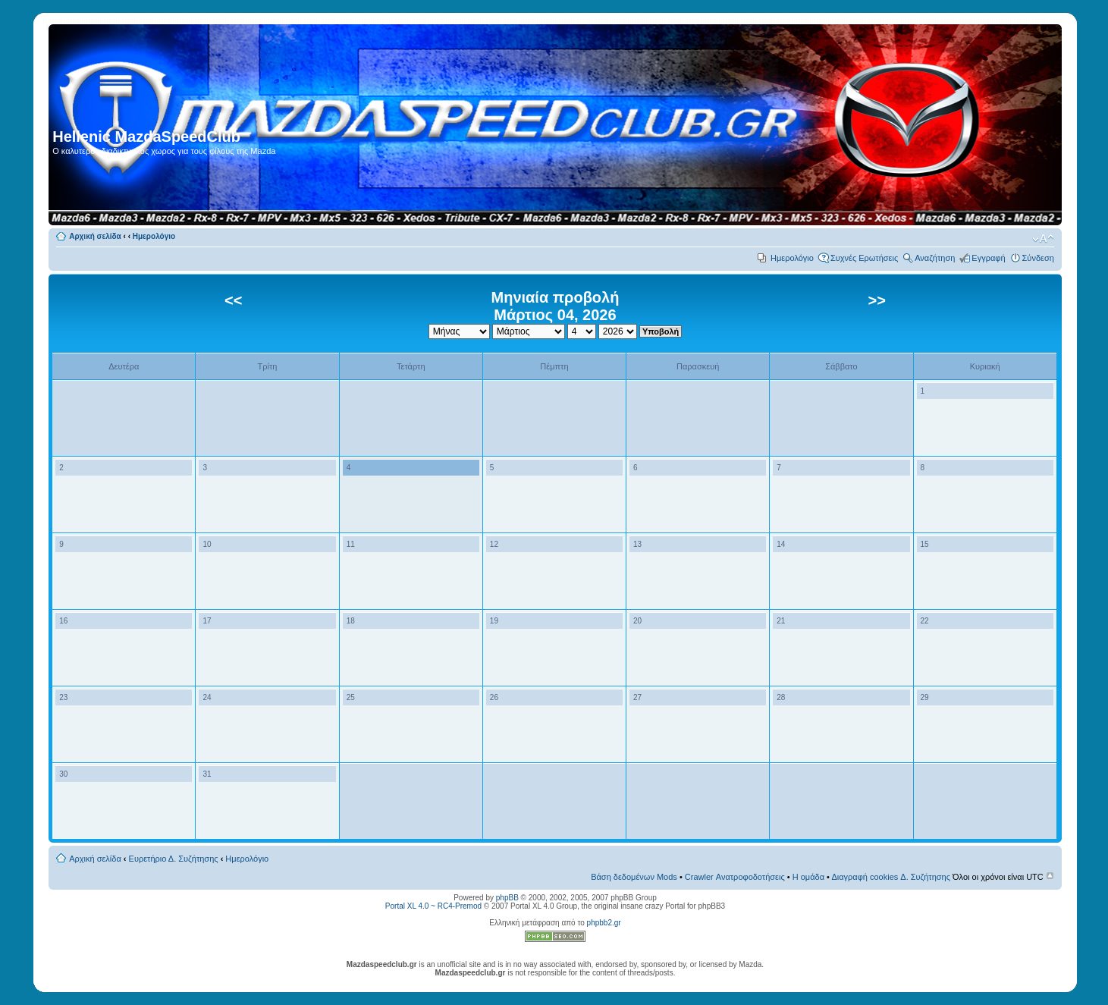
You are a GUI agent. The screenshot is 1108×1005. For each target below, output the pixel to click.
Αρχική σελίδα (95, 236)
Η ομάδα (808, 876)
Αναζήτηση (935, 257)
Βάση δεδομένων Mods (634, 876)
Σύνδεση (1038, 257)
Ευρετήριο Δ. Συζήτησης (173, 858)
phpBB (507, 898)
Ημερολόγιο (154, 236)
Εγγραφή (988, 257)
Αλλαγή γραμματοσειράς (1043, 239)
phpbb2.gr (604, 923)
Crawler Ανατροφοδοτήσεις (735, 876)
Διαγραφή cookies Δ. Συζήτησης (890, 876)
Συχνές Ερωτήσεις (864, 257)
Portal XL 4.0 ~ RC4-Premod (433, 906)
